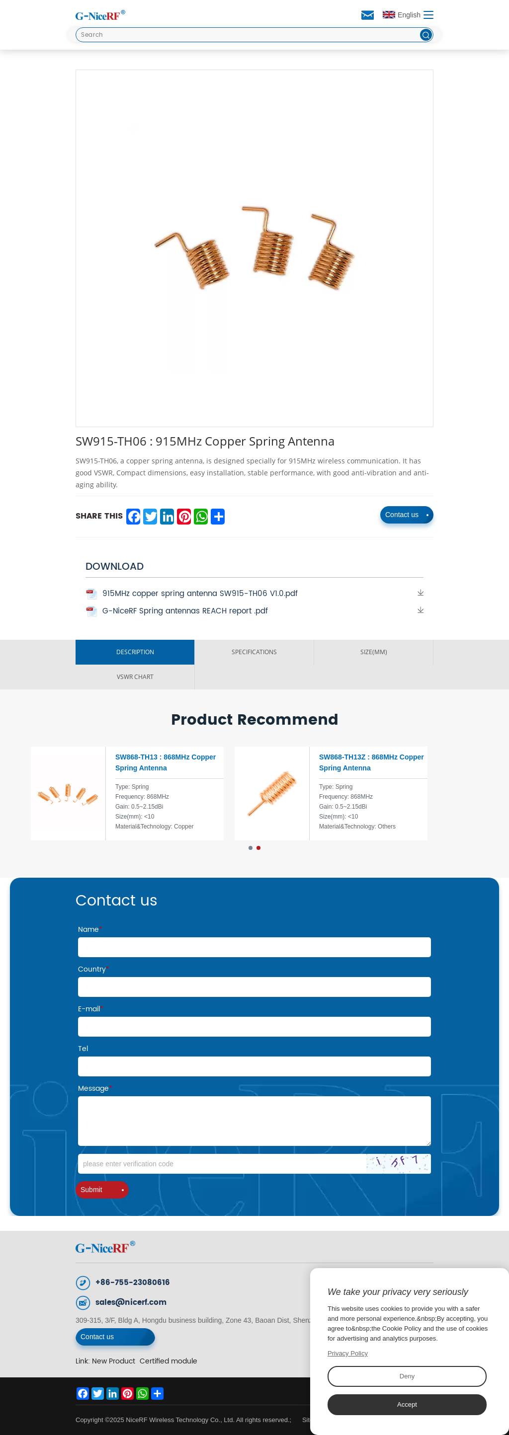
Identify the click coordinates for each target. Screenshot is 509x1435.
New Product (113, 1361)
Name (90, 929)
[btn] (426, 35)
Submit (102, 1190)
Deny (407, 1376)
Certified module (168, 1361)
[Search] (254, 34)
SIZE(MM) (373, 652)
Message (95, 1088)
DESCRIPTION (135, 652)
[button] (251, 848)
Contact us (406, 515)
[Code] (254, 1164)
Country (93, 969)
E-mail (90, 1009)
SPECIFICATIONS (254, 652)
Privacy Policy (348, 1353)
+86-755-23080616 (132, 1283)
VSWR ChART (135, 677)
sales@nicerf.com (131, 1302)
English (402, 15)
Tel (83, 1049)
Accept (407, 1404)
